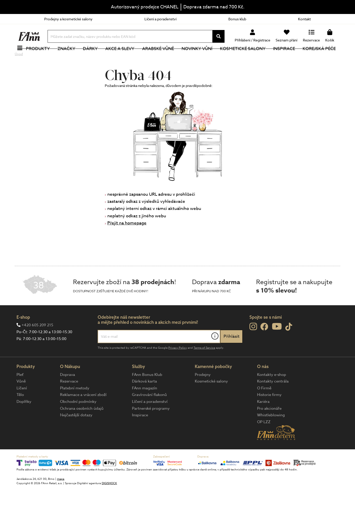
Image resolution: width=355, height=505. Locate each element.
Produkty (39, 57)
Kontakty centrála (273, 398)
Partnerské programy (151, 425)
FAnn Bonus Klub (147, 391)
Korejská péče (320, 57)
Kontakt (304, 19)
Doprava (67, 391)
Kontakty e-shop (271, 391)
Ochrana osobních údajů (81, 425)
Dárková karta (144, 398)
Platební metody (74, 405)
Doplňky (24, 418)
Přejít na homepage (126, 240)
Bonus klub (237, 19)
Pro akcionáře (269, 425)
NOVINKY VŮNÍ (198, 57)
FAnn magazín (144, 405)
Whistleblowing (271, 432)
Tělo (20, 412)
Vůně (21, 398)
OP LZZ (264, 439)
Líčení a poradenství (160, 19)
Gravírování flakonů (149, 412)
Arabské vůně (159, 57)
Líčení (22, 405)
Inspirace (285, 57)
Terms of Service (204, 365)
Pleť (20, 391)
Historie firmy (269, 412)
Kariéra (263, 418)
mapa (60, 496)
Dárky (91, 57)
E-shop (23, 334)
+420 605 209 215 (37, 342)
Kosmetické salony (244, 57)
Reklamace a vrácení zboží (83, 412)
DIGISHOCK (109, 500)
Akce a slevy (120, 57)
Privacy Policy (177, 365)
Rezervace (69, 398)
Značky (67, 57)
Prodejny (203, 391)
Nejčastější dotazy (76, 432)
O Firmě (264, 405)
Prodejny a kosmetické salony (68, 19)
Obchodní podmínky (78, 418)
